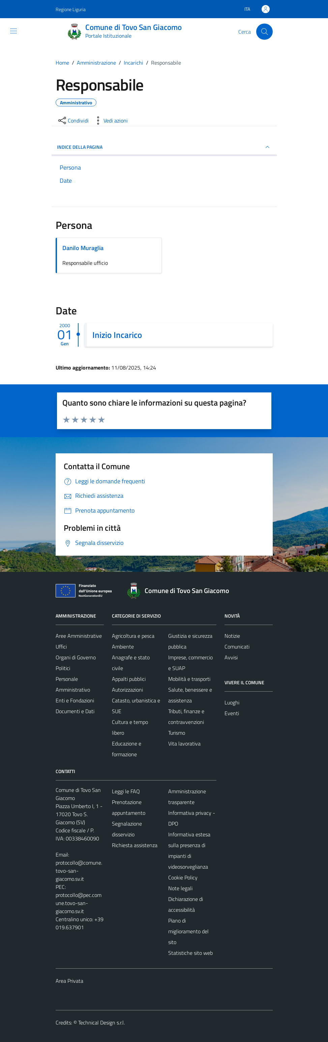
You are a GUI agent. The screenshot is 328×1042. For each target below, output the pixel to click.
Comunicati (237, 646)
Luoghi (232, 702)
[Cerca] (264, 32)
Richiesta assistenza (134, 845)
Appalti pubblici (129, 679)
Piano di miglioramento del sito (188, 931)
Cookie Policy (183, 877)
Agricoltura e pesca (133, 636)
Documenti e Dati (75, 711)
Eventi (232, 713)
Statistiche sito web (190, 953)
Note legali (180, 888)
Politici (63, 668)
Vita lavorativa (184, 743)
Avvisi (231, 657)
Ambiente (123, 646)
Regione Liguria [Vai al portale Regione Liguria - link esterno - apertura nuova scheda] (71, 9)
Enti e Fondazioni (75, 700)
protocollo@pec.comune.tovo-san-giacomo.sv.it (78, 903)
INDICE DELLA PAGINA (164, 147)
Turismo (176, 733)
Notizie (232, 636)
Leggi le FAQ (126, 791)
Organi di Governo (76, 657)
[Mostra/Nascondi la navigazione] (13, 31)
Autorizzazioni (127, 690)
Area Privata (69, 981)
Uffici (61, 646)
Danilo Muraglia (82, 247)
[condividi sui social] (73, 120)
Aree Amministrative (79, 636)
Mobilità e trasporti (189, 679)
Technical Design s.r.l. (101, 1022)
